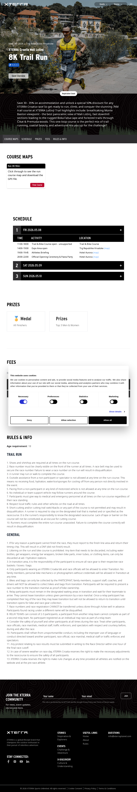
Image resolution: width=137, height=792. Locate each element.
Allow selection (68, 420)
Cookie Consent (75, 788)
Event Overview (18, 75)
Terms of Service (103, 702)
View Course (37, 185)
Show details (115, 411)
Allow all (108, 420)
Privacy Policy (88, 702)
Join (126, 695)
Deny (29, 420)
